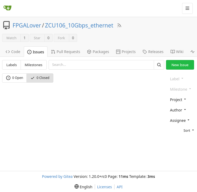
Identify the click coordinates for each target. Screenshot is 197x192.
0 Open (14, 77)
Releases (153, 51)
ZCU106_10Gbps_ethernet (79, 25)
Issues (35, 51)
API (120, 186)
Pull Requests (65, 51)
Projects (126, 51)
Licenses (104, 186)
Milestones (33, 64)
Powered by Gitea (57, 176)
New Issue (179, 64)
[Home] (7, 8)
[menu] (181, 130)
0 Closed (39, 77)
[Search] (159, 64)
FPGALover (27, 25)
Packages (98, 51)
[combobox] (181, 99)
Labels (11, 64)
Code (13, 51)
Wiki (177, 51)
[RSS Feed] (119, 25)
